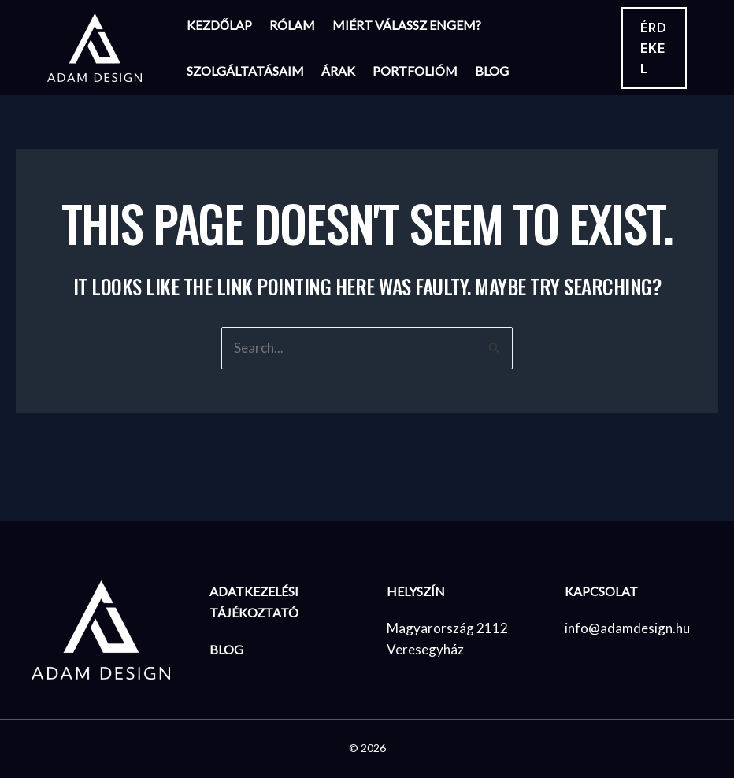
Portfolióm (415, 70)
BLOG (226, 649)
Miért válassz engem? (406, 24)
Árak (338, 70)
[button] (654, 48)
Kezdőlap (219, 24)
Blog (492, 70)
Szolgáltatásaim (245, 70)
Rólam (292, 24)
